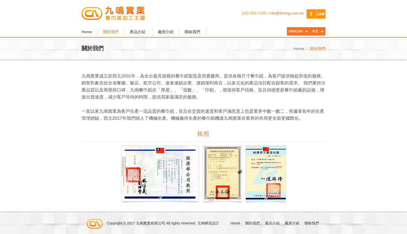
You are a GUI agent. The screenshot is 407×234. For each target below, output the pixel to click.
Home (87, 32)
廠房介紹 (165, 32)
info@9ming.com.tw (286, 13)
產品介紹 (138, 32)
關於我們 (111, 32)
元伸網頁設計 (208, 223)
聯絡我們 (192, 32)
